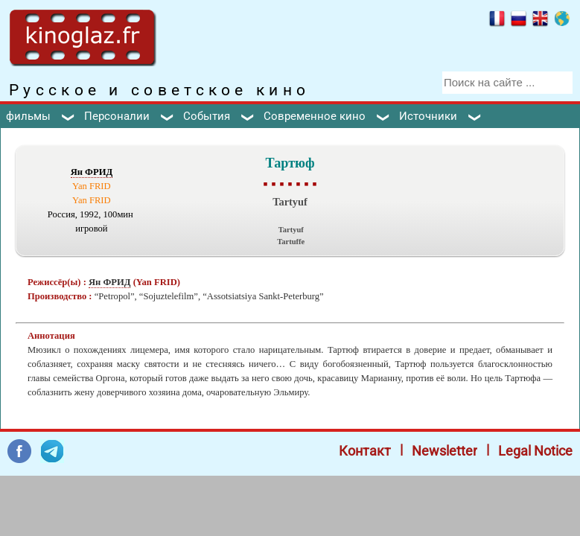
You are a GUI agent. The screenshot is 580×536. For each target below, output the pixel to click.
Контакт (365, 451)
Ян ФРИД (91, 172)
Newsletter (444, 451)
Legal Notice (535, 451)
